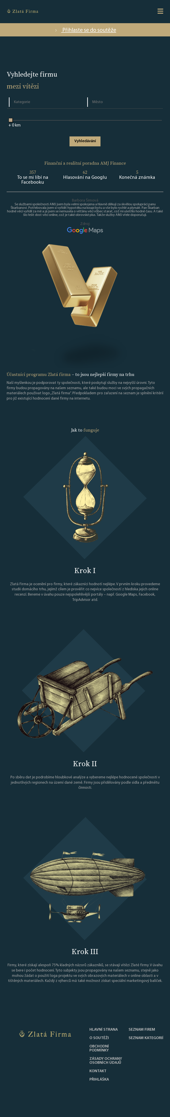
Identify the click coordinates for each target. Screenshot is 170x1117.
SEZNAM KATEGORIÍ (146, 1038)
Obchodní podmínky (99, 1049)
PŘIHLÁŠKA (99, 1080)
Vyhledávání (85, 141)
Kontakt (97, 1071)
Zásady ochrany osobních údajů (105, 1061)
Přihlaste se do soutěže (85, 30)
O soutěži (99, 1038)
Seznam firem (142, 1030)
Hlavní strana (103, 1030)
